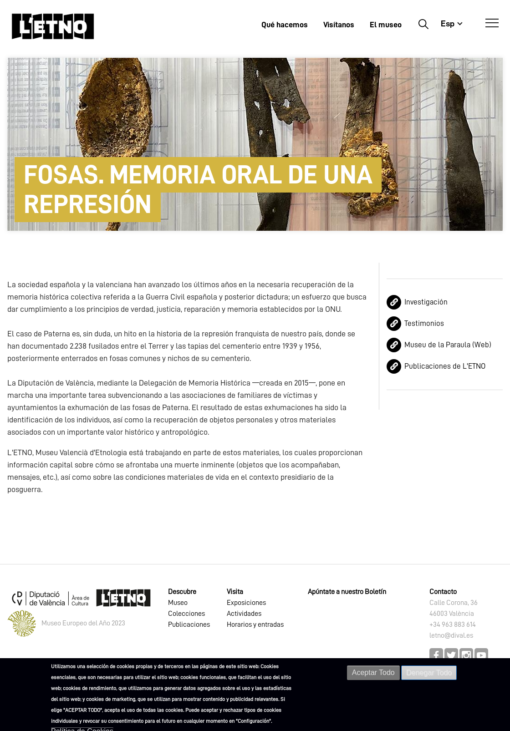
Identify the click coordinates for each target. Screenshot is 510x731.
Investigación (426, 302)
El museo (386, 24)
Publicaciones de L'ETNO (444, 366)
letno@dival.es (451, 635)
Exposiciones (246, 602)
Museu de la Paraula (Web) (447, 345)
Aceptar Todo (373, 672)
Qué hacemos (284, 24)
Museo (178, 602)
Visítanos (338, 24)
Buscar (423, 23)
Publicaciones (189, 624)
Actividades (244, 613)
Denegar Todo (429, 672)
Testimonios (424, 323)
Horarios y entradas (255, 624)
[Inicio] (52, 26)
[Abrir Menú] (492, 23)
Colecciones (186, 613)
